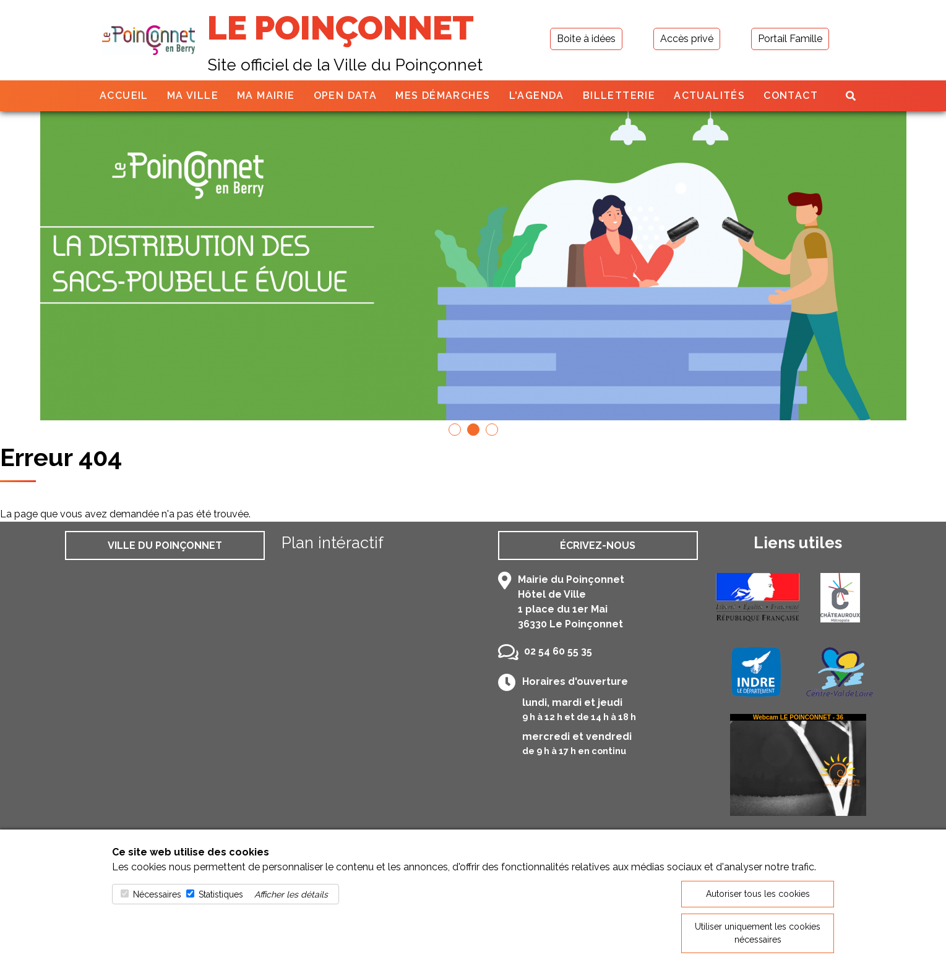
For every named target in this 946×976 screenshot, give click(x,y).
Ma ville (192, 95)
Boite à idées (586, 39)
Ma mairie (266, 95)
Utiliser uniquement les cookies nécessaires (757, 933)
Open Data (345, 95)
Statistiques (221, 894)
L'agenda (536, 95)
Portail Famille (790, 39)
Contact (790, 95)
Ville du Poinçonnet (165, 545)
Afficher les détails (291, 894)
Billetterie (619, 95)
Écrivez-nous (597, 545)
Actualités (709, 95)
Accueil (124, 95)
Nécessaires (157, 894)
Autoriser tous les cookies (758, 894)
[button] (455, 429)
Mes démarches (442, 95)
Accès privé (686, 39)
